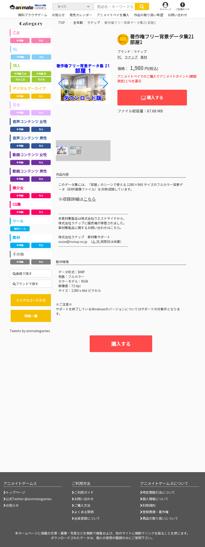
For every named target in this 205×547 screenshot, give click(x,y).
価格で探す (22, 273)
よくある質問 (83, 511)
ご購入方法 (81, 505)
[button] (105, 83)
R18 (41, 40)
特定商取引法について (157, 492)
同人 (16, 65)
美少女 (18, 188)
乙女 (16, 32)
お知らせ (11, 505)
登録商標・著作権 (154, 511)
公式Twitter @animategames (29, 498)
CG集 (17, 204)
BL (15, 49)
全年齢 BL (41, 73)
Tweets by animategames (30, 330)
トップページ (14, 492)
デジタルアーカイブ (29, 88)
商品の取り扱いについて (159, 518)
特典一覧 (30, 316)
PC (119, 57)
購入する (152, 97)
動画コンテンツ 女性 (30, 154)
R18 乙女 (20, 79)
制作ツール (20, 228)
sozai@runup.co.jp (72, 241)
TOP (61, 22)
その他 (18, 254)
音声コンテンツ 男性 (30, 138)
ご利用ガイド (83, 492)
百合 (16, 105)
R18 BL (41, 79)
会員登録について (86, 518)
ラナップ (93, 22)
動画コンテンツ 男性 (30, 171)
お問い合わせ (83, 498)
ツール (18, 221)
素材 (16, 237)
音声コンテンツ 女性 (30, 121)
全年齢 (19, 40)
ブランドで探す (25, 283)
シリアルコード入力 (30, 300)
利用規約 (147, 505)
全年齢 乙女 (20, 73)
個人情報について (154, 498)
